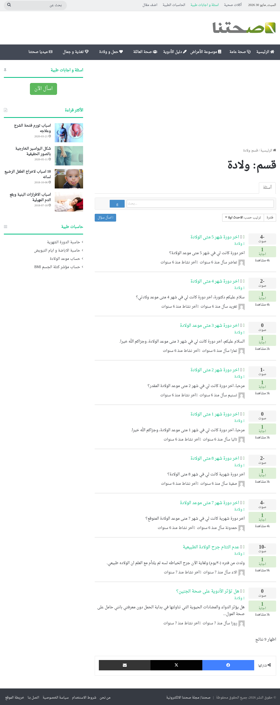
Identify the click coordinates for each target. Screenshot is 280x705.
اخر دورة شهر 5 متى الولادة (214, 235)
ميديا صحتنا (40, 52)
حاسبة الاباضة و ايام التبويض (57, 250)
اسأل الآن (43, 88)
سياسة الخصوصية (56, 695)
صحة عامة (240, 52)
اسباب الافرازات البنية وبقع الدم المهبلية (30, 197)
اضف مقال (149, 5)
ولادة (239, 241)
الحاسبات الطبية (174, 5)
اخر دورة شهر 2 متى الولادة (214, 368)
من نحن (105, 695)
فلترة (270, 218)
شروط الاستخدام (84, 695)
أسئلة (267, 188)
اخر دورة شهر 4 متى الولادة (214, 279)
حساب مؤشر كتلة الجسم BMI (57, 267)
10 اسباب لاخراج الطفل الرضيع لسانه (27, 174)
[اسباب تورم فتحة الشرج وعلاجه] (69, 132)
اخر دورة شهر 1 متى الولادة (214, 412)
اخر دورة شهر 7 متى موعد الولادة (209, 501)
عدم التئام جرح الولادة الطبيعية (211, 545)
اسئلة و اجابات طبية (204, 5)
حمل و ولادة (111, 52)
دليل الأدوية (175, 52)
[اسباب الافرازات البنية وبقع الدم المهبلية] (69, 201)
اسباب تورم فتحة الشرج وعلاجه (32, 128)
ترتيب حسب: (243, 218)
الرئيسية (265, 52)
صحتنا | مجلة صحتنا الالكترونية (188, 695)
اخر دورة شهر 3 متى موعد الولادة (209, 323)
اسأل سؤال (105, 218)
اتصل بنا (33, 695)
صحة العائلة (145, 52)
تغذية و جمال (76, 52)
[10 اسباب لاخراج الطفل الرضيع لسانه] (69, 178)
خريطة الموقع (14, 695)
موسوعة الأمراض (205, 52)
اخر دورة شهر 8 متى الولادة (214, 456)
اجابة (262, 250)
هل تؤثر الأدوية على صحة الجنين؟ (207, 589)
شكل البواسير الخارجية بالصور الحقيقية (33, 151)
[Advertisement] (185, 104)
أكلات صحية (233, 5)
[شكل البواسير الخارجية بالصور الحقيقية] (69, 155)
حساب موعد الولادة (65, 259)
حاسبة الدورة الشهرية (63, 242)
